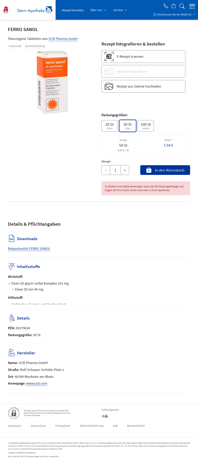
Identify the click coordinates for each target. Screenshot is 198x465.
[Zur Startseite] (29, 10)
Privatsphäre (62, 425)
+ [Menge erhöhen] (125, 170)
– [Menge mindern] (106, 170)
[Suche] (182, 6)
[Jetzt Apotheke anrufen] (165, 6)
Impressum (14, 425)
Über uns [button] (96, 10)
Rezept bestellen (73, 10)
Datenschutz (38, 425)
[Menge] (115, 170)
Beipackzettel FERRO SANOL (29, 248)
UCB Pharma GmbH (63, 38)
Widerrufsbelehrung (91, 425)
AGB (115, 425)
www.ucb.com (36, 383)
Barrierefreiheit (136, 425)
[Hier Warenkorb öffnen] (173, 6)
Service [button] (118, 10)
